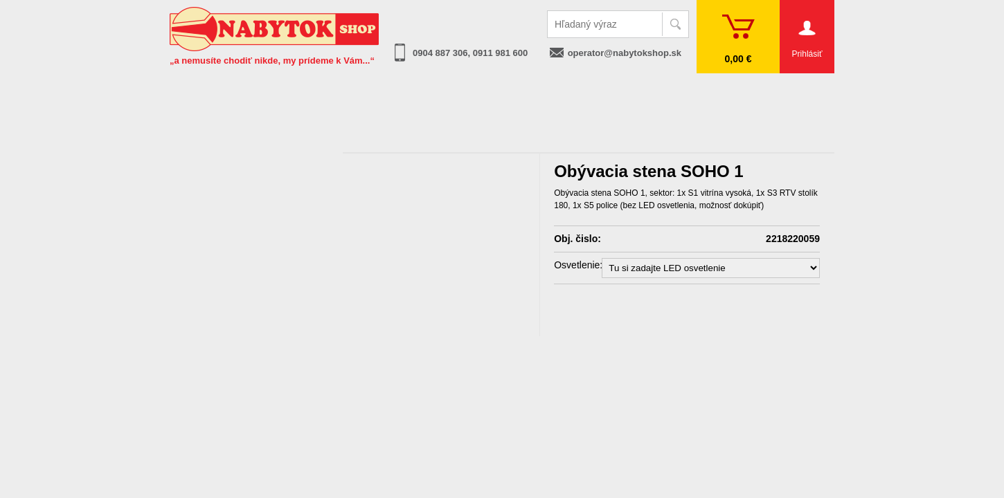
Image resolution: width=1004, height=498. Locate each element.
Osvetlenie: (578, 264)
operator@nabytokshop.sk (624, 53)
